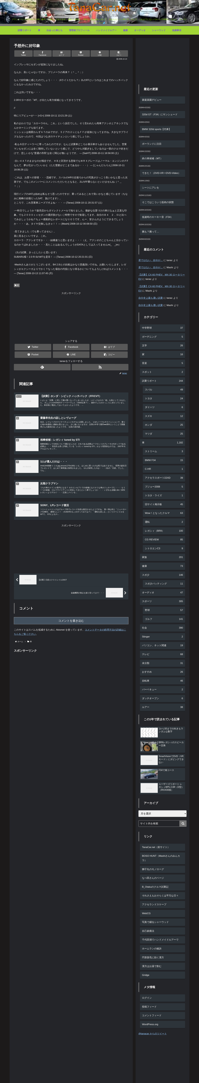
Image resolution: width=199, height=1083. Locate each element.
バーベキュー (162, 689)
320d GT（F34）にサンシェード (160, 114)
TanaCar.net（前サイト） (156, 847)
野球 (164, 610)
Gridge (145, 975)
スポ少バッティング (164, 584)
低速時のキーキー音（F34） (157, 217)
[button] (119, 53)
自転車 (162, 681)
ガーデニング (162, 337)
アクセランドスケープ (154, 904)
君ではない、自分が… (150, 260)
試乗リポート (162, 381)
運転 (164, 522)
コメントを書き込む (71, 623)
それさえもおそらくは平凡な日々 (160, 895)
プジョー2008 (164, 487)
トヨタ (164, 398)
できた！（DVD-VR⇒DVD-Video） (161, 173)
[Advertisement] (71, 316)
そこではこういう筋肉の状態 (158, 202)
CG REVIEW (164, 539)
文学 (162, 345)
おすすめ (162, 672)
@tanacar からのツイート (152, 1033)
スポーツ (162, 601)
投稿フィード (149, 1006)
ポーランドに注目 (151, 143)
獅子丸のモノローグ (153, 869)
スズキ (164, 416)
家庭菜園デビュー (151, 100)
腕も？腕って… (150, 231)
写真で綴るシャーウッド (155, 922)
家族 (162, 557)
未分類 (162, 663)
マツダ (164, 434)
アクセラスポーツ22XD (164, 478)
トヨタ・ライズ (164, 495)
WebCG (146, 913)
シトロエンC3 (164, 548)
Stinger (162, 637)
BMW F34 (164, 460)
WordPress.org (150, 1024)
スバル (164, 390)
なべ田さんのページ (153, 878)
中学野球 (162, 328)
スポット (162, 372)
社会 (162, 628)
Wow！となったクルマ (164, 513)
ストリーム (164, 451)
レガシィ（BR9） (164, 531)
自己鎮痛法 (148, 931)
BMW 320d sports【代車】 (156, 129)
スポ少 (162, 575)
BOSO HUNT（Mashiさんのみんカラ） (161, 858)
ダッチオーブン (162, 698)
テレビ (162, 654)
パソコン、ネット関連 (162, 645)
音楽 (162, 363)
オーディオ (162, 592)
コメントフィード (151, 1015)
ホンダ (164, 425)
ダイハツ (164, 407)
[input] (162, 823)
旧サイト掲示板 (164, 504)
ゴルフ (164, 619)
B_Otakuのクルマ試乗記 (155, 887)
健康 (162, 566)
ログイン (147, 997)
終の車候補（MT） (152, 158)
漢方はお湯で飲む (151, 966)
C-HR (164, 469)
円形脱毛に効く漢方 (153, 957)
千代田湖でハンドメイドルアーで (160, 939)
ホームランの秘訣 (151, 948)
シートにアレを (150, 187)
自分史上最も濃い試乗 (150, 298)
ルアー (162, 707)
